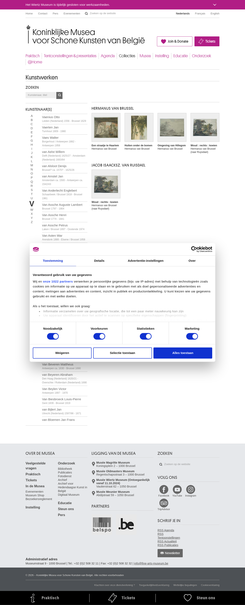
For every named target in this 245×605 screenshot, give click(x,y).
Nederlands (183, 13)
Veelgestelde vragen (36, 466)
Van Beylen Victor (55, 390)
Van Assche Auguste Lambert (62, 206)
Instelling (162, 56)
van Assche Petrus (63, 227)
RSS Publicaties (168, 545)
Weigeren (62, 353)
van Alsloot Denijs (58, 167)
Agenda (108, 56)
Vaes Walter (59, 141)
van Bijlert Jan (61, 411)
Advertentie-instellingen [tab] (146, 260)
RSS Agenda (166, 530)
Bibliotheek (65, 468)
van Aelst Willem (63, 155)
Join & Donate (178, 41)
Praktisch (33, 56)
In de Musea (35, 486)
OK (59, 95)
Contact (42, 13)
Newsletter (172, 553)
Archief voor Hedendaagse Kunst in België (72, 487)
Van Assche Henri (54, 216)
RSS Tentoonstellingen (169, 535)
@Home (35, 62)
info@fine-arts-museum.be (151, 563)
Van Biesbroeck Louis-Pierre (61, 401)
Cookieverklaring (210, 585)
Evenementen (72, 13)
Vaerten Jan (54, 129)
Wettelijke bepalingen (185, 585)
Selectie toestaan (122, 353)
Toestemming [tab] (53, 260)
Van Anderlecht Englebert (62, 194)
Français (200, 13)
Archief (62, 480)
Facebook (163, 495)
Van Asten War (63, 237)
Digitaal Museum (68, 494)
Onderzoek (201, 56)
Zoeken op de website (86, 13)
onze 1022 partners (58, 281)
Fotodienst (64, 476)
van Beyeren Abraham (64, 378)
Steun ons (66, 509)
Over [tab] (192, 260)
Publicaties (65, 472)
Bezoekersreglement (39, 499)
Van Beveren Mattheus (61, 366)
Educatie (180, 56)
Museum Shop (35, 495)
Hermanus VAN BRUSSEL (113, 108)
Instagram (190, 495)
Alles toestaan (182, 353)
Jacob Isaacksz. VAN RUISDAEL (119, 165)
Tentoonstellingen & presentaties (70, 56)
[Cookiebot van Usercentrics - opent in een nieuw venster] (194, 249)
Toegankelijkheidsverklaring (154, 585)
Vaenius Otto (64, 118)
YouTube (177, 495)
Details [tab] (99, 260)
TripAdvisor (164, 509)
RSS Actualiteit (167, 541)
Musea (145, 56)
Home (29, 13)
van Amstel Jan (62, 180)
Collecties (127, 56)
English (215, 13)
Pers (55, 13)
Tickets (210, 41)
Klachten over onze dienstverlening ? (114, 585)
